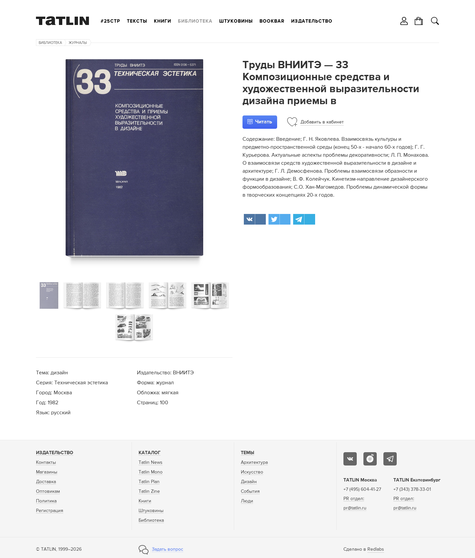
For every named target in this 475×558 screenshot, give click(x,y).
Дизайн (249, 481)
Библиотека (195, 21)
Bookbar (271, 21)
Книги (162, 21)
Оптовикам (48, 491)
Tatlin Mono (151, 472)
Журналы (78, 43)
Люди (247, 501)
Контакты (46, 462)
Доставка (46, 481)
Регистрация (49, 510)
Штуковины (236, 21)
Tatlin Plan (149, 481)
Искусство (252, 472)
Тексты (137, 21)
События (250, 491)
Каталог (150, 453)
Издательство (311, 21)
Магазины (46, 472)
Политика (46, 501)
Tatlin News (151, 462)
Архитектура (254, 462)
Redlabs (375, 549)
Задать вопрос (167, 549)
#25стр (110, 21)
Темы (247, 453)
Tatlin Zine (149, 491)
